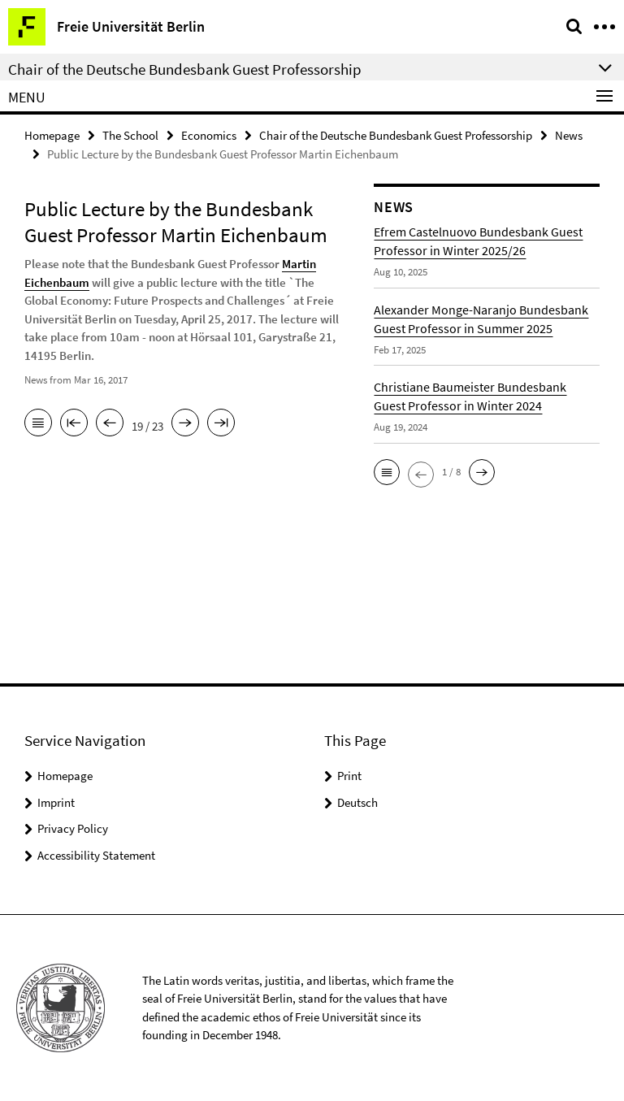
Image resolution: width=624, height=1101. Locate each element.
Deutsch (357, 802)
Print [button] (349, 775)
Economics (208, 135)
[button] (387, 472)
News (569, 135)
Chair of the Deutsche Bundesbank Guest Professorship (395, 135)
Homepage (52, 135)
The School (130, 135)
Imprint (56, 802)
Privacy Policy (72, 828)
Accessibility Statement (96, 855)
